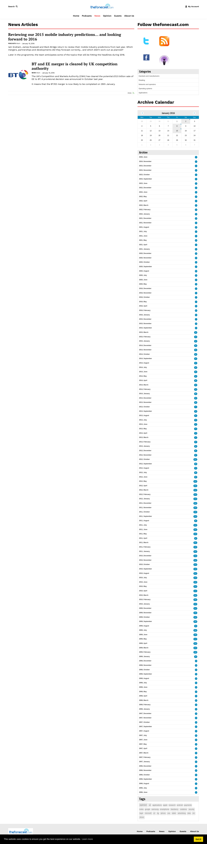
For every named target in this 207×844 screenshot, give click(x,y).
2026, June (143, 157)
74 (195, 433)
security (191, 809)
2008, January (144, 709)
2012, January (144, 499)
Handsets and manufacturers (149, 76)
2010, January (144, 604)
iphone (163, 813)
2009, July (143, 630)
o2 (154, 813)
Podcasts (87, 16)
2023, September (145, 179)
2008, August (144, 678)
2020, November (145, 258)
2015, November (145, 323)
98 (195, 464)
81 (195, 451)
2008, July (143, 683)
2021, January (144, 249)
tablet (174, 813)
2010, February (145, 599)
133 (195, 481)
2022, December (145, 188)
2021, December (145, 218)
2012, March (143, 490)
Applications (143, 93)
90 (195, 521)
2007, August (144, 731)
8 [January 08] (177, 126)
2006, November (145, 770)
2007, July (143, 735)
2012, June (143, 477)
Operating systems (145, 89)
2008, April (143, 696)
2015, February (145, 337)
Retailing (142, 80)
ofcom (142, 817)
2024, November (145, 161)
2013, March (143, 437)
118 (195, 556)
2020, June (143, 280)
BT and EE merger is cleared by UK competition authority (74, 66)
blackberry (174, 809)
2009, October (144, 617)
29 (195, 656)
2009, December (145, 608)
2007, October (144, 722)
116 (195, 551)
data (189, 813)
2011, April (143, 538)
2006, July (143, 788)
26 (195, 341)
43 (195, 367)
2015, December (145, 319)
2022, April (143, 201)
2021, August (144, 227)
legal (141, 813)
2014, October (144, 354)
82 (195, 538)
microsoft (148, 813)
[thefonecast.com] (102, 6)
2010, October (144, 564)
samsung (155, 809)
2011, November (145, 507)
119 (195, 516)
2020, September (145, 266)
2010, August (144, 573)
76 (195, 411)
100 (195, 486)
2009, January (144, 656)
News (97, 16)
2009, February (145, 652)
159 (195, 630)
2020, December (145, 253)
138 (195, 547)
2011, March (143, 542)
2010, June (143, 582)
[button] (13, 6)
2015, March (143, 332)
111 (195, 573)
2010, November (145, 560)
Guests (118, 16)
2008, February (145, 705)
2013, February (145, 442)
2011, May (143, 534)
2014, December (145, 345)
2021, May (143, 240)
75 (195, 420)
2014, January (144, 394)
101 (195, 542)
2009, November (145, 613)
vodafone (183, 809)
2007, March (143, 753)
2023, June (143, 183)
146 (195, 613)
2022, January (144, 214)
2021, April (143, 245)
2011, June (143, 529)
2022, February (145, 209)
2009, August (144, 626)
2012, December (145, 451)
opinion (143, 805)
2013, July (143, 420)
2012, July (143, 472)
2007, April (143, 748)
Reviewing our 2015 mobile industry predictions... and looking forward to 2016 (64, 36)
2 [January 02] (185, 121)
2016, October (144, 297)
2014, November (145, 350)
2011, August (144, 521)
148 (195, 621)
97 (195, 442)
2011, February (145, 547)
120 (195, 529)
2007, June (143, 740)
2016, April (143, 306)
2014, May (143, 376)
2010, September (145, 569)
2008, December (145, 661)
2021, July (143, 231)
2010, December (145, 556)
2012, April (143, 486)
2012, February (145, 494)
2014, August (144, 363)
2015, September (145, 328)
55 (195, 380)
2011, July (143, 525)
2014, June (143, 372)
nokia (141, 809)
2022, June (143, 192)
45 (195, 350)
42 (195, 358)
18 (195, 337)
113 (195, 494)
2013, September (145, 411)
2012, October (144, 459)
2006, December (145, 766)
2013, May (143, 429)
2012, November (145, 455)
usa (168, 813)
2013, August (144, 415)
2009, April (143, 643)
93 (195, 626)
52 (195, 376)
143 (195, 604)
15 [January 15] (177, 131)
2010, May (143, 586)
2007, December (145, 713)
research (172, 805)
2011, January (144, 551)
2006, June (143, 792)
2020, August (144, 271)
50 (195, 372)
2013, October (144, 407)
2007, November (145, 718)
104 (195, 595)
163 (195, 648)
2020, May (143, 284)
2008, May (143, 692)
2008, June (143, 687)
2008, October (144, 670)
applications (157, 805)
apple (165, 805)
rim (193, 813)
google (147, 809)
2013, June (143, 424)
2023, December (145, 166)
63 (195, 385)
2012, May (143, 481)
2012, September (145, 464)
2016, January (144, 315)
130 (195, 512)
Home (76, 16)
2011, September (145, 516)
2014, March (143, 385)
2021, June (143, 236)
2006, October (144, 775)
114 (195, 586)
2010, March (143, 595)
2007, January (144, 762)
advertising (182, 813)
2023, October (144, 175)
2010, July (143, 578)
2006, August (144, 783)
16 (195, 332)
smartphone (164, 809)
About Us (129, 16)
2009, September (145, 621)
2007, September (145, 726)
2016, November (145, 293)
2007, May (143, 744)
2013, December (145, 398)
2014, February (145, 389)
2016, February (145, 310)
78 (195, 389)
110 (195, 490)
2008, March (143, 700)
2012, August (144, 468)
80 (195, 477)
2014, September (145, 358)
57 (195, 415)
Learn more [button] (87, 839)
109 (195, 507)
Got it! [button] (198, 839)
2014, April (143, 380)
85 (195, 394)
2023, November (145, 170)
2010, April (143, 591)
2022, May (143, 196)
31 (195, 363)
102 (195, 459)
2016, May (143, 302)
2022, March (143, 205)
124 (195, 525)
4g (158, 813)
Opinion (107, 16)
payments (188, 805)
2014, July (143, 367)
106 (195, 503)
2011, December (145, 503)
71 (195, 407)
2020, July (143, 275)
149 (195, 617)
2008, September (145, 674)
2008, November (145, 665)
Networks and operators (147, 84)
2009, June (143, 635)
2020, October (144, 262)
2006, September (145, 779)
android (180, 805)
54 (195, 354)
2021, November (145, 223)
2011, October (144, 512)
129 (195, 499)
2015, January (144, 341)
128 (195, 582)
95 (195, 446)
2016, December (145, 288)
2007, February (145, 757)
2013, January (144, 446)
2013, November (145, 402)
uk (150, 805)
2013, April (143, 433)
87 (195, 455)
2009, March (143, 648)
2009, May (143, 639)
